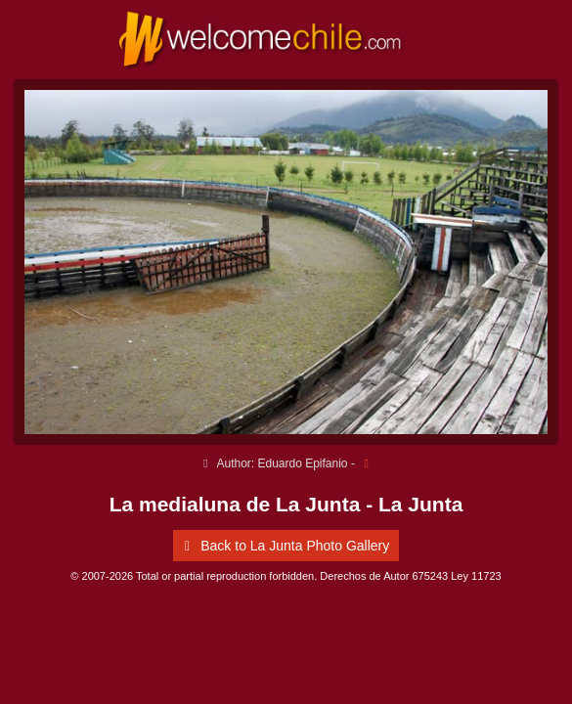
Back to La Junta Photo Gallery (283, 545)
